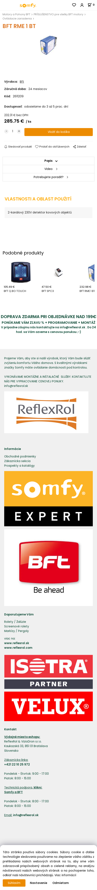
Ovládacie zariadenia (17, 18)
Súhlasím (14, 883)
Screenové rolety (16, 626)
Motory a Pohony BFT (16, 14)
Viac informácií (65, 875)
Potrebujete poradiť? (49, 177)
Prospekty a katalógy (19, 466)
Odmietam (60, 883)
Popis (48, 161)
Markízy (9, 631)
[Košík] (92, 4)
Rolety (8, 622)
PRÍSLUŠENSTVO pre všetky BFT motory (58, 14)
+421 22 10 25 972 (17, 765)
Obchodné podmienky (20, 456)
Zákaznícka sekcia (17, 461)
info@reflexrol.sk (72, 327)
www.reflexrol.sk (16, 643)
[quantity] (12, 131)
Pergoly (23, 631)
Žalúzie (21, 622)
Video (48, 169)
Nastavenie (38, 883)
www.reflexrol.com (18, 648)
